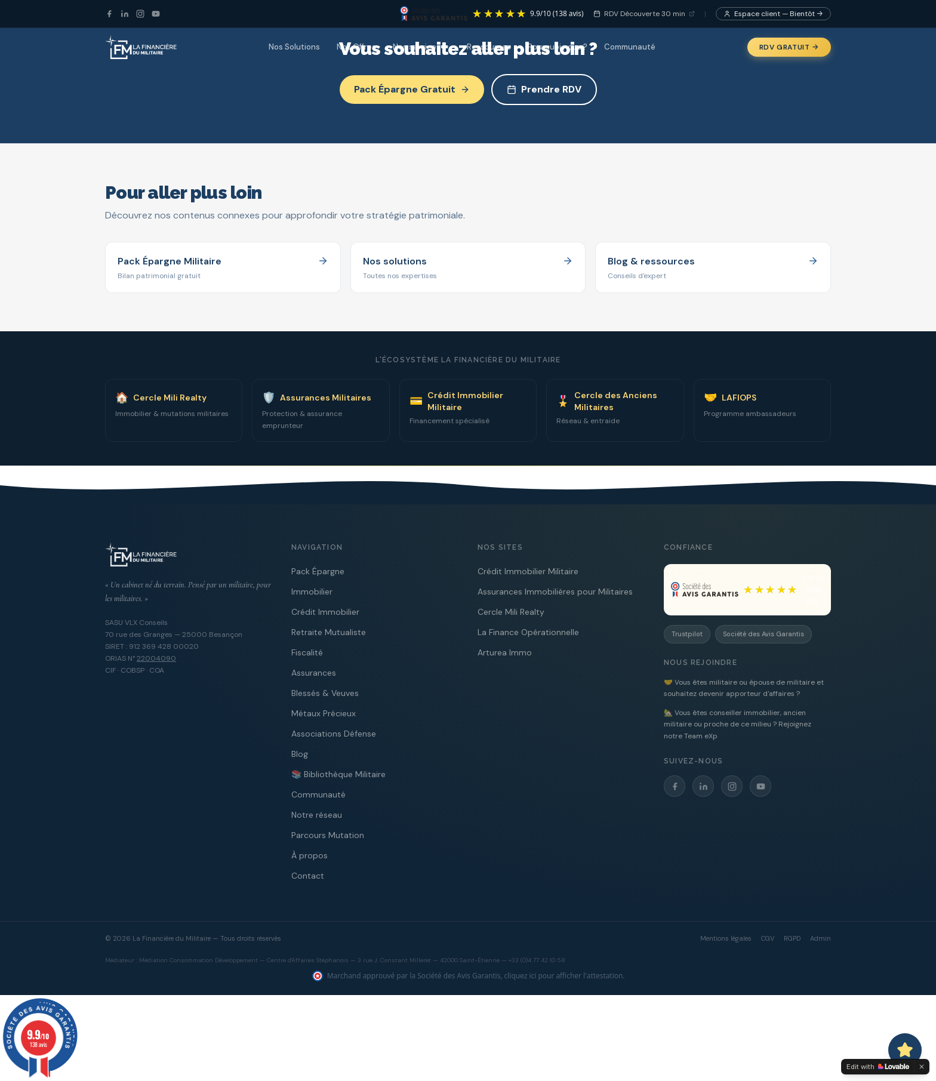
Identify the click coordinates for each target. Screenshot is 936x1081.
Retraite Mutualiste (328, 632)
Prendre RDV (544, 89)
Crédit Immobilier (325, 611)
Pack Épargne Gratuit (412, 89)
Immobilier (311, 591)
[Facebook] (109, 14)
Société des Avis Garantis (763, 634)
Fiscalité (307, 652)
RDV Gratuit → (789, 47)
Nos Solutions (294, 47)
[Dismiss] (922, 1067)
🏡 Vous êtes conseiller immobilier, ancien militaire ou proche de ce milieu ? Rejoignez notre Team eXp (737, 724)
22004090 (156, 658)
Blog (299, 754)
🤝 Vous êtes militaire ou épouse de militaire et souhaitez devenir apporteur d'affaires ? (744, 688)
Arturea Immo (505, 652)
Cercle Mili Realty (511, 611)
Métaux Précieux (323, 713)
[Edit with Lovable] (878, 1067)
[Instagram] (140, 14)
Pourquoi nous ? (557, 47)
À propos (309, 855)
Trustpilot (687, 634)
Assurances (313, 672)
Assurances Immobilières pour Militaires (555, 591)
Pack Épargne (317, 571)
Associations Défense (333, 733)
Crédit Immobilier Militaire (528, 571)
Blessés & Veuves (325, 693)
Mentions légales (726, 938)
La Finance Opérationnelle (528, 632)
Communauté (629, 47)
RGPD (792, 938)
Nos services (421, 47)
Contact (307, 875)
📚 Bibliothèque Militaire (338, 774)
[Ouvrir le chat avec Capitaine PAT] (905, 1050)
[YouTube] (156, 14)
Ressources (489, 47)
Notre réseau (316, 814)
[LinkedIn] (125, 14)
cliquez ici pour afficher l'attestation (563, 976)
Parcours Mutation (327, 835)
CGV (767, 938)
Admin (820, 938)
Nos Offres (356, 47)
